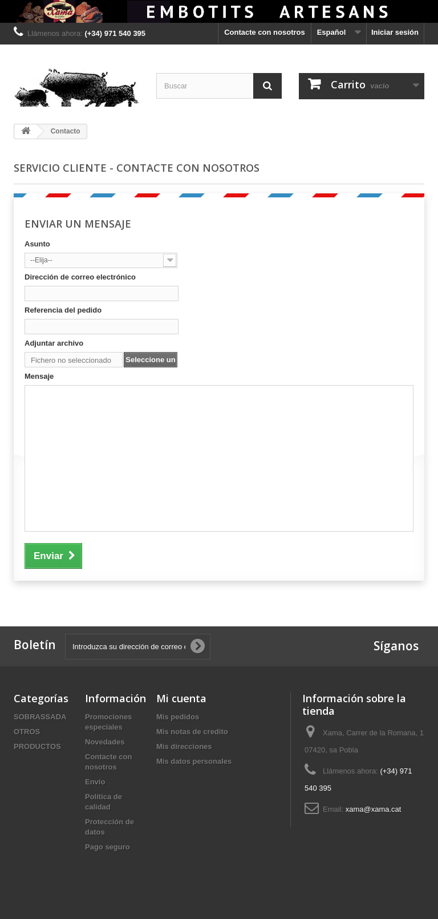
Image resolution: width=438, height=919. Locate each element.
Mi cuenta (181, 698)
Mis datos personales (194, 761)
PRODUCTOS (37, 746)
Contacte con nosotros (264, 32)
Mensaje (39, 376)
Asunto (37, 244)
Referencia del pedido (63, 310)
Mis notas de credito (192, 731)
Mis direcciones (184, 746)
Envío (95, 782)
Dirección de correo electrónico (80, 277)
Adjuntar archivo (54, 343)
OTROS (27, 731)
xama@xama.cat (374, 809)
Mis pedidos (177, 716)
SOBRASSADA (40, 716)
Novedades (104, 742)
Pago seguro (107, 847)
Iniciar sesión (395, 32)
